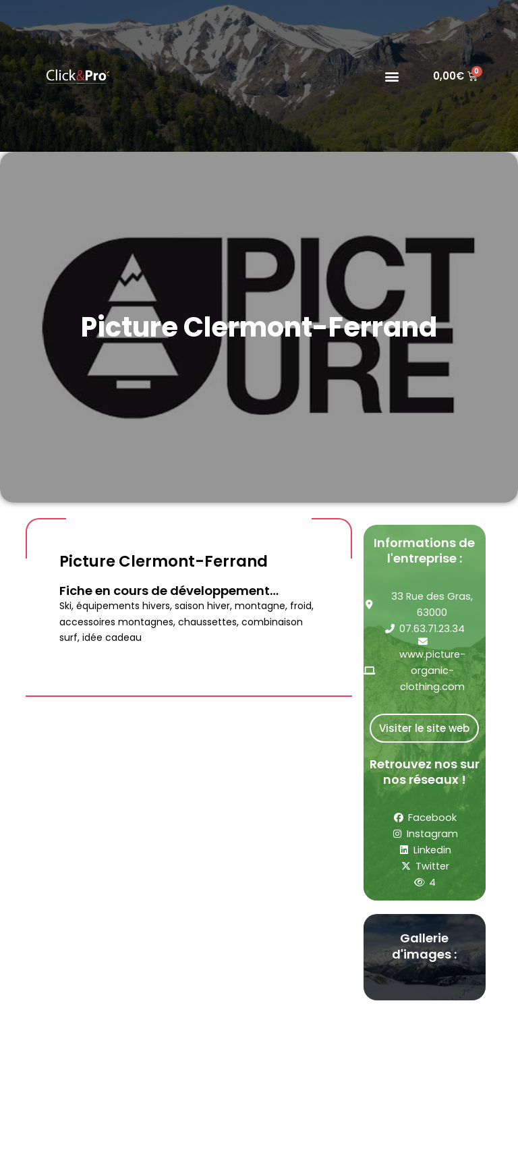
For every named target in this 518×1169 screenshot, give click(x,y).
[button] (391, 76)
